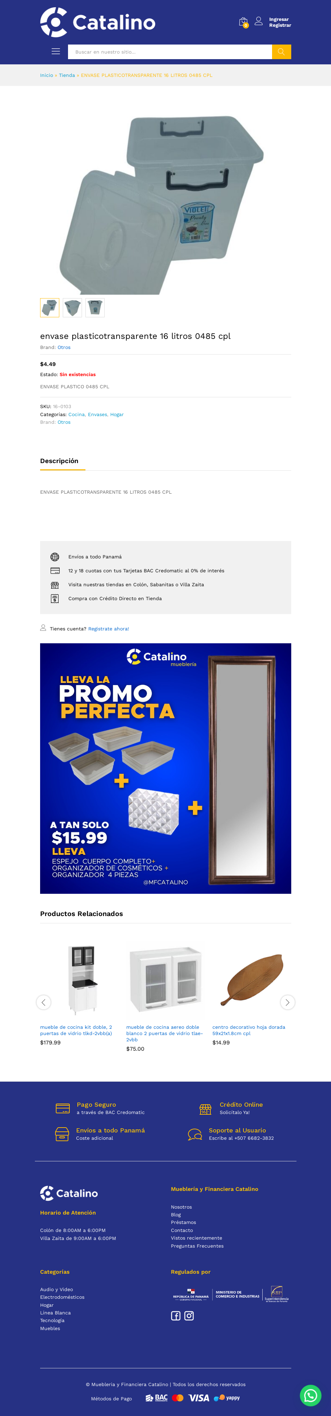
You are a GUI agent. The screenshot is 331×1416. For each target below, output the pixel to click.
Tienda (67, 75)
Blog (176, 1214)
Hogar (117, 414)
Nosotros (181, 1207)
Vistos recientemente (196, 1238)
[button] (310, 1395)
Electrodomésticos (62, 1297)
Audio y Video (56, 1289)
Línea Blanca (55, 1312)
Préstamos (183, 1222)
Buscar (281, 52)
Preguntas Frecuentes (197, 1246)
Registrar (280, 25)
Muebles (50, 1328)
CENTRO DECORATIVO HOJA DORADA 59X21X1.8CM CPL (248, 1030)
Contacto (182, 1230)
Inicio (46, 75)
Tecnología (52, 1320)
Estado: (49, 374)
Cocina (76, 414)
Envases (97, 414)
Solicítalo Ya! (235, 1112)
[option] (80, 998)
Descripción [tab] (59, 461)
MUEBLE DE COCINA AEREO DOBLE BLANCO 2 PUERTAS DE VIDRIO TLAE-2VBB (164, 1033)
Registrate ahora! (108, 628)
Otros (64, 347)
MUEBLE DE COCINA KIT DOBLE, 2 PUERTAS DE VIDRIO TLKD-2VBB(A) (76, 1030)
